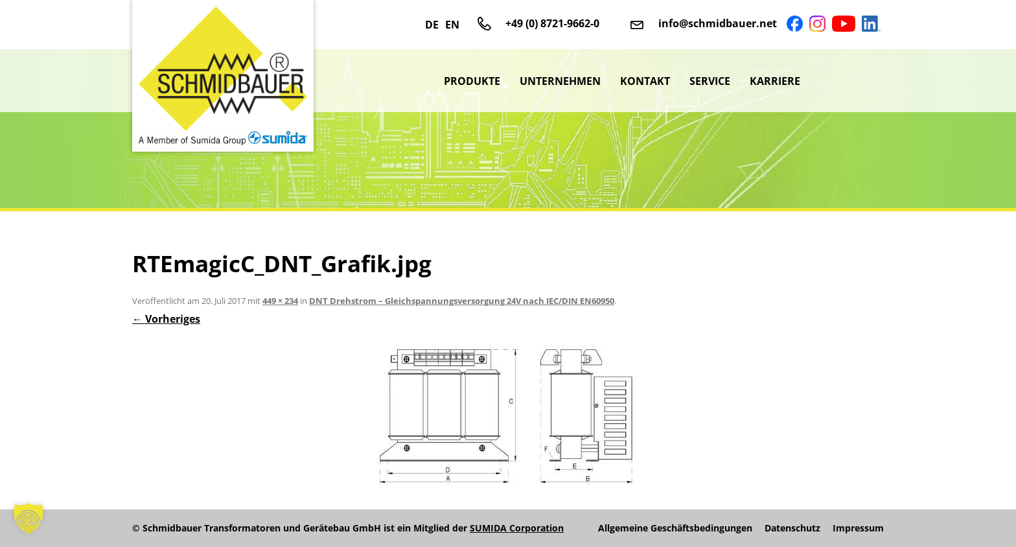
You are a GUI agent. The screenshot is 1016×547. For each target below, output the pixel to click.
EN (452, 24)
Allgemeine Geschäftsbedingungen (675, 528)
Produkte (472, 81)
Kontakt (645, 81)
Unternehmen (560, 81)
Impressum (858, 528)
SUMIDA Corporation (517, 528)
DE (432, 24)
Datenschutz (792, 528)
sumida (847, 81)
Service (709, 81)
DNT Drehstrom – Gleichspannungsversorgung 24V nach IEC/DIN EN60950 (461, 301)
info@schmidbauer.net (717, 23)
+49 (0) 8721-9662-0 (552, 23)
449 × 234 (280, 301)
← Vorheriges (166, 319)
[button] (28, 518)
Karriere (775, 81)
